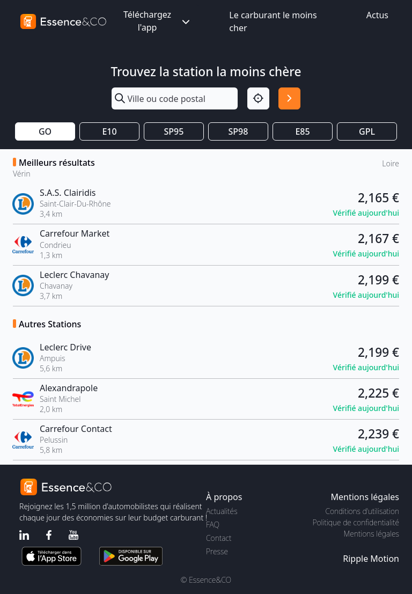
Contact (218, 538)
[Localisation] (258, 98)
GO (45, 131)
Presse (217, 551)
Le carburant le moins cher (273, 21)
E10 (109, 131)
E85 (302, 131)
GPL (367, 131)
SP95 (174, 131)
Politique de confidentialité (356, 522)
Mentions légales (371, 534)
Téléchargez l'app (157, 21)
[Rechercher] (289, 98)
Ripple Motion (371, 558)
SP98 (238, 131)
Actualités (222, 511)
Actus (377, 15)
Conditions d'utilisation (362, 511)
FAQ (212, 524)
